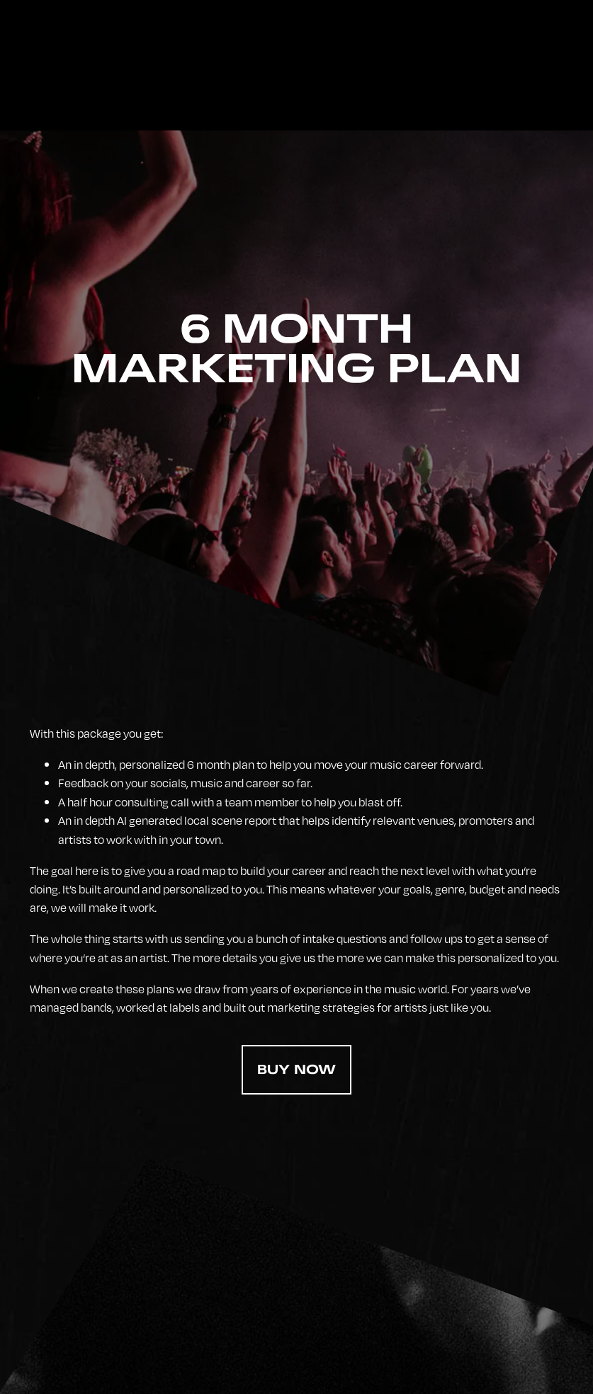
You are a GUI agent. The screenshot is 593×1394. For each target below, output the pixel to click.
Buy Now (296, 1069)
